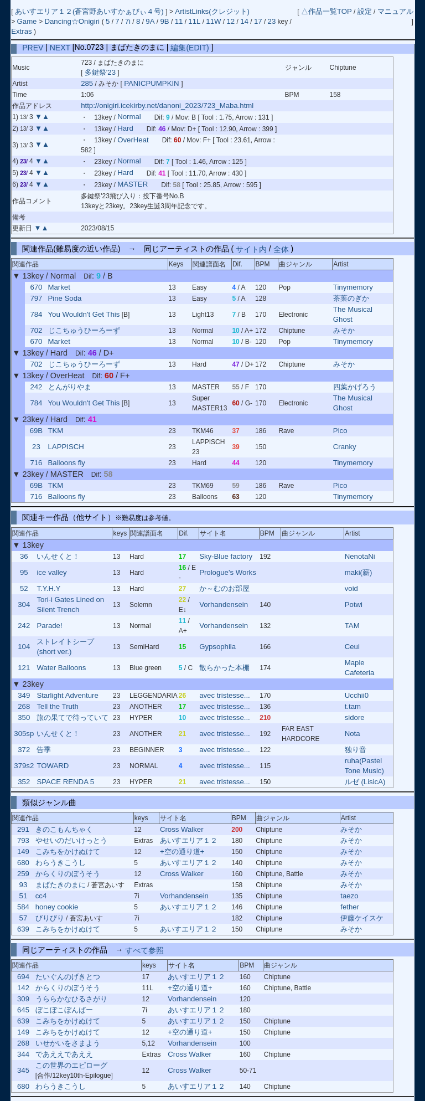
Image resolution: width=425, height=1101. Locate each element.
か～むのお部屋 (224, 588)
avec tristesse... (224, 695)
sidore (355, 717)
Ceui (352, 646)
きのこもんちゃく (64, 829)
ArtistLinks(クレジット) (212, 11)
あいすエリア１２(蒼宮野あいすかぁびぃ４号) (90, 11)
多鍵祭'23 (100, 72)
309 (23, 999)
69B (36, 430)
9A (150, 21)
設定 (364, 11)
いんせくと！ (58, 556)
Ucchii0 (357, 695)
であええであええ (64, 1054)
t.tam (353, 706)
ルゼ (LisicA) (365, 782)
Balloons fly (66, 463)
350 (24, 717)
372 (24, 749)
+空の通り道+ (182, 851)
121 (24, 667)
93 (23, 885)
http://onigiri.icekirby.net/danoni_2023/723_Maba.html (167, 105)
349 (24, 695)
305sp (24, 733)
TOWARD (53, 766)
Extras (21, 31)
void (351, 588)
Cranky (344, 447)
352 (24, 782)
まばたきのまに (60, 885)
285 (87, 83)
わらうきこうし (60, 862)
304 (24, 604)
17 (258, 21)
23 (272, 21)
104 (24, 646)
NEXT (60, 47)
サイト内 (251, 248)
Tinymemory (353, 287)
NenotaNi (360, 556)
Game (28, 21)
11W (213, 21)
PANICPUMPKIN (152, 83)
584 (23, 907)
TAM (352, 625)
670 (36, 287)
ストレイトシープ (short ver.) (65, 646)
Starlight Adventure (67, 695)
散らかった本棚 (224, 667)
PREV (32, 47)
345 (23, 1070)
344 (23, 1054)
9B (164, 21)
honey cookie (57, 907)
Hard (125, 129)
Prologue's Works (227, 572)
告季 (44, 749)
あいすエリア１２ (188, 840)
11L (194, 21)
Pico (340, 430)
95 (24, 572)
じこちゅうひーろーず (84, 330)
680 (23, 862)
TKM (56, 430)
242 (36, 387)
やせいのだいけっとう (71, 840)
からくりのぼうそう (67, 874)
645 (23, 1010)
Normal (129, 117)
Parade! (49, 625)
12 (231, 21)
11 (179, 21)
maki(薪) (358, 572)
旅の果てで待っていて (72, 717)
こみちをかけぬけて (67, 851)
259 (23, 874)
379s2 (24, 766)
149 (23, 851)
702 (36, 330)
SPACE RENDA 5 (65, 782)
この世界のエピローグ (71, 1065)
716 (36, 463)
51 (23, 896)
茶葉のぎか (351, 298)
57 (23, 918)
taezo (349, 896)
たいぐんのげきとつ (67, 977)
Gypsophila (217, 646)
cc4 (41, 896)
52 (24, 588)
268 (24, 706)
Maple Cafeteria (360, 667)
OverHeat (132, 140)
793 (23, 840)
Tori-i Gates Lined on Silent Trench (70, 604)
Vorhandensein (223, 604)
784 (36, 314)
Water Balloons (61, 667)
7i (128, 21)
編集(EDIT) (189, 47)
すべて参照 (144, 949)
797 (36, 298)
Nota (352, 733)
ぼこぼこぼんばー (64, 1010)
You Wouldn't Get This (84, 314)
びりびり (49, 918)
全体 (281, 248)
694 (23, 977)
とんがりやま (69, 387)
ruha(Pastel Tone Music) (364, 766)
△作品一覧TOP (326, 11)
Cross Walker (182, 829)
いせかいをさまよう (67, 1043)
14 (244, 21)
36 (24, 556)
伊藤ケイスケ (361, 918)
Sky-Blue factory (225, 556)
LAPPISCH (66, 447)
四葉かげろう (354, 387)
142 (23, 988)
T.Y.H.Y (48, 588)
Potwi (353, 604)
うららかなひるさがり (71, 999)
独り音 (355, 749)
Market (59, 287)
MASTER (132, 185)
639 (23, 929)
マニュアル (395, 11)
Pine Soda (65, 298)
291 (23, 829)
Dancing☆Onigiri (72, 21)
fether (349, 907)
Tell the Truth (58, 706)
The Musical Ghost (352, 314)
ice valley (51, 572)
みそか (344, 330)
